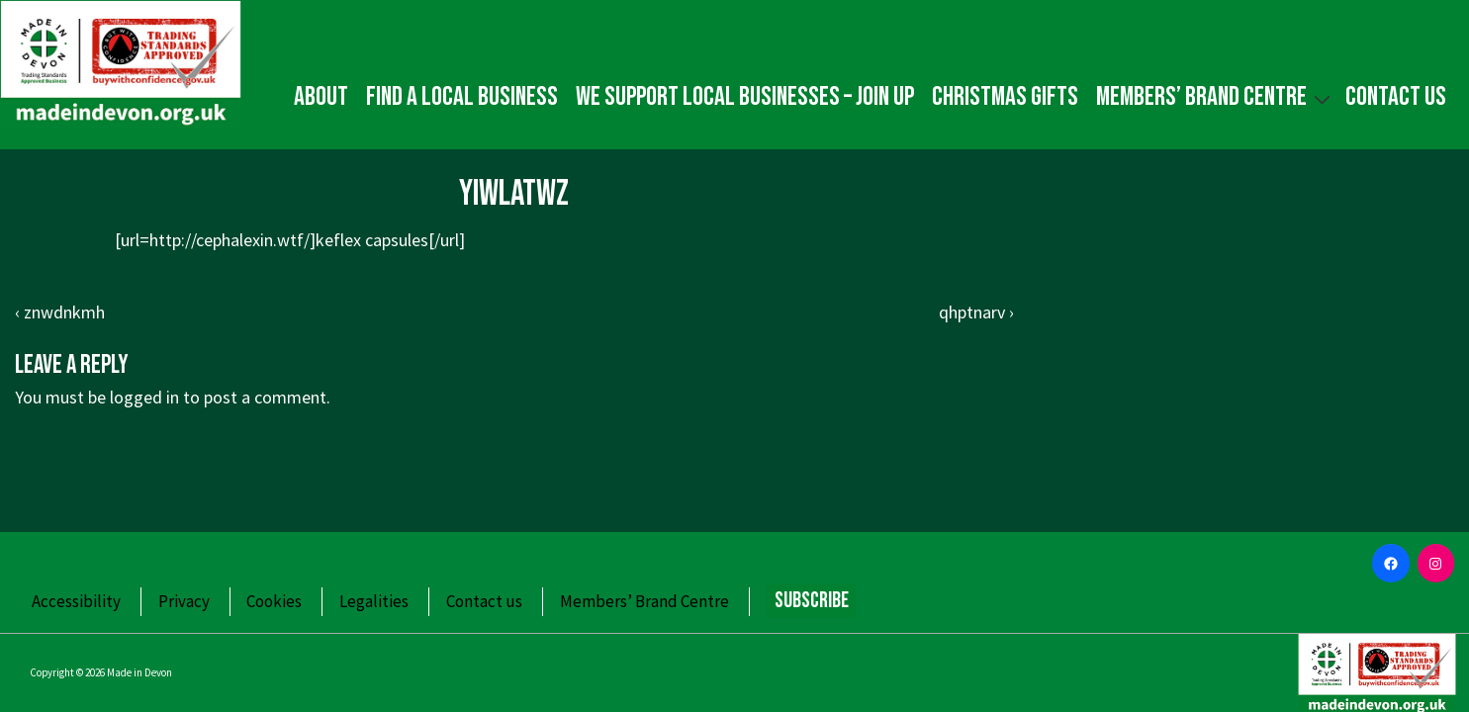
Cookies (274, 601)
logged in (144, 397)
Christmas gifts (1005, 97)
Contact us (1395, 97)
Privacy (184, 601)
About (321, 97)
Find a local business (462, 97)
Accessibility (76, 601)
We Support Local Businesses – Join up (745, 97)
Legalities (374, 601)
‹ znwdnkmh (60, 312)
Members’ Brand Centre (1215, 96)
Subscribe (812, 600)
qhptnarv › (976, 312)
